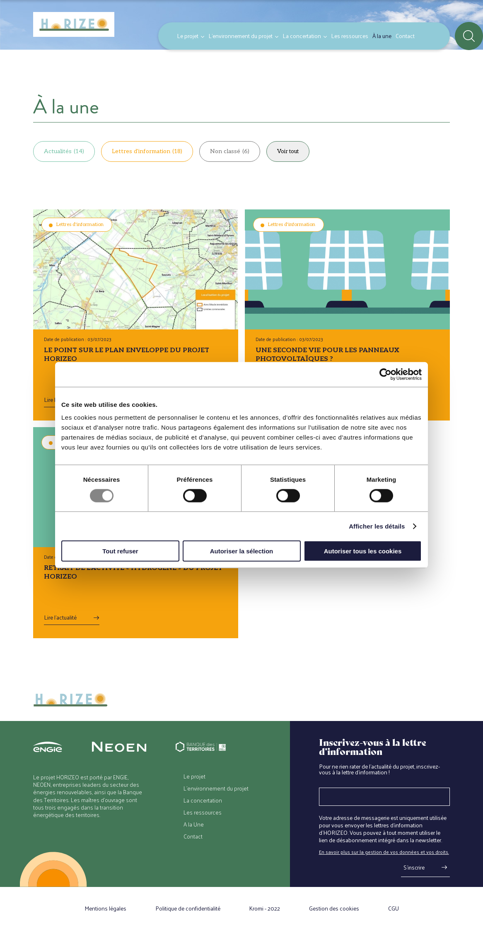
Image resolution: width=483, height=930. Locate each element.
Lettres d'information (147, 151)
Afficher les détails (377, 525)
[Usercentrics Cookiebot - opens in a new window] (385, 374)
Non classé (229, 151)
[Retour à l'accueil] (73, 25)
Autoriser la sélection (241, 551)
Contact (405, 36)
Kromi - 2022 (264, 908)
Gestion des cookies (334, 908)
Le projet (187, 36)
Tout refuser (120, 551)
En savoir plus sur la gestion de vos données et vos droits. (384, 851)
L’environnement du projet (240, 36)
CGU (393, 908)
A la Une (194, 824)
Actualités (64, 151)
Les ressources (349, 36)
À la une (381, 36)
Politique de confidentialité (187, 908)
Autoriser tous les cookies (363, 551)
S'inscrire (414, 867)
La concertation (302, 36)
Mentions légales (105, 908)
